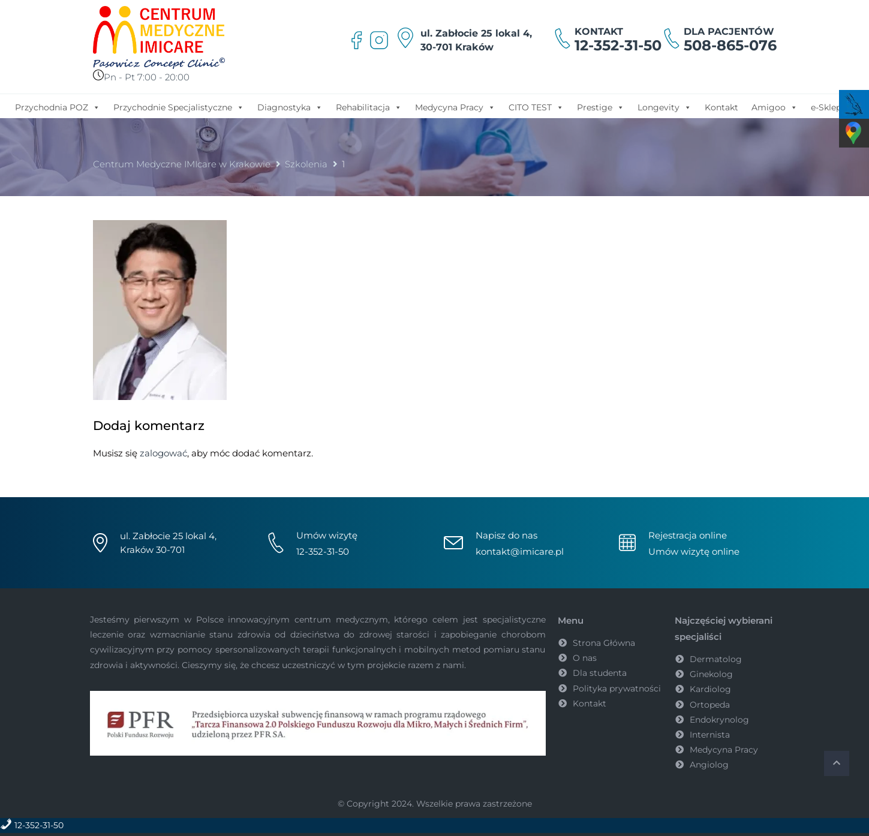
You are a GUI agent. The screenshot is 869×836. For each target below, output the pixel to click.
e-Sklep (826, 107)
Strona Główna (604, 642)
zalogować (163, 453)
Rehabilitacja (369, 106)
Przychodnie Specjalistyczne (178, 106)
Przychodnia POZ (57, 106)
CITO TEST (536, 106)
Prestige (600, 106)
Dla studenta (600, 672)
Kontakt (721, 107)
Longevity (664, 106)
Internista (710, 734)
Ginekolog (711, 674)
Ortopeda (710, 704)
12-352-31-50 (618, 45)
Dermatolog (716, 659)
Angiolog (709, 764)
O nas (585, 657)
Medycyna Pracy (455, 106)
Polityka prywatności (617, 688)
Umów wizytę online (693, 551)
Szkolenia (306, 164)
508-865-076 (730, 45)
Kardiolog (710, 689)
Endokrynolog (719, 719)
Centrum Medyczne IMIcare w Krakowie (181, 164)
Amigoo (774, 106)
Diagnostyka (290, 106)
